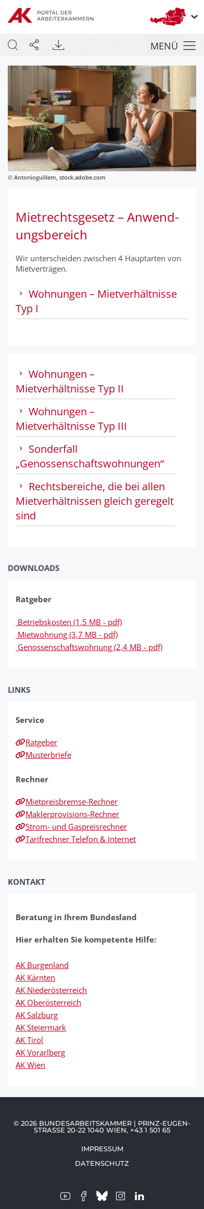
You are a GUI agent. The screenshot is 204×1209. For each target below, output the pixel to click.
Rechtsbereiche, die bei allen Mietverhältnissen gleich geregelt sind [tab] (95, 501)
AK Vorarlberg (40, 1052)
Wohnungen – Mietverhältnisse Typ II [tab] (70, 381)
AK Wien (30, 1065)
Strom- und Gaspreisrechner (71, 826)
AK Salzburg (37, 1015)
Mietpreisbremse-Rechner (67, 801)
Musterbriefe (43, 754)
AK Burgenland (42, 965)
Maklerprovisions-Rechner (67, 814)
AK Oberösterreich (48, 1002)
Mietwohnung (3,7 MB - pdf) (67, 634)
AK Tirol (29, 1040)
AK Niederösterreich (51, 990)
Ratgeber (36, 742)
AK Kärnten (35, 977)
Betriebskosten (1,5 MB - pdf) (69, 622)
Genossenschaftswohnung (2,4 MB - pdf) (89, 647)
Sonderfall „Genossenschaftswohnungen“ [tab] (90, 456)
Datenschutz (102, 1163)
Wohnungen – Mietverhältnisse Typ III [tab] (71, 418)
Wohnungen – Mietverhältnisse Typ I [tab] (96, 301)
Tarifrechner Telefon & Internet (76, 839)
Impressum (102, 1148)
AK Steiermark (41, 1027)
